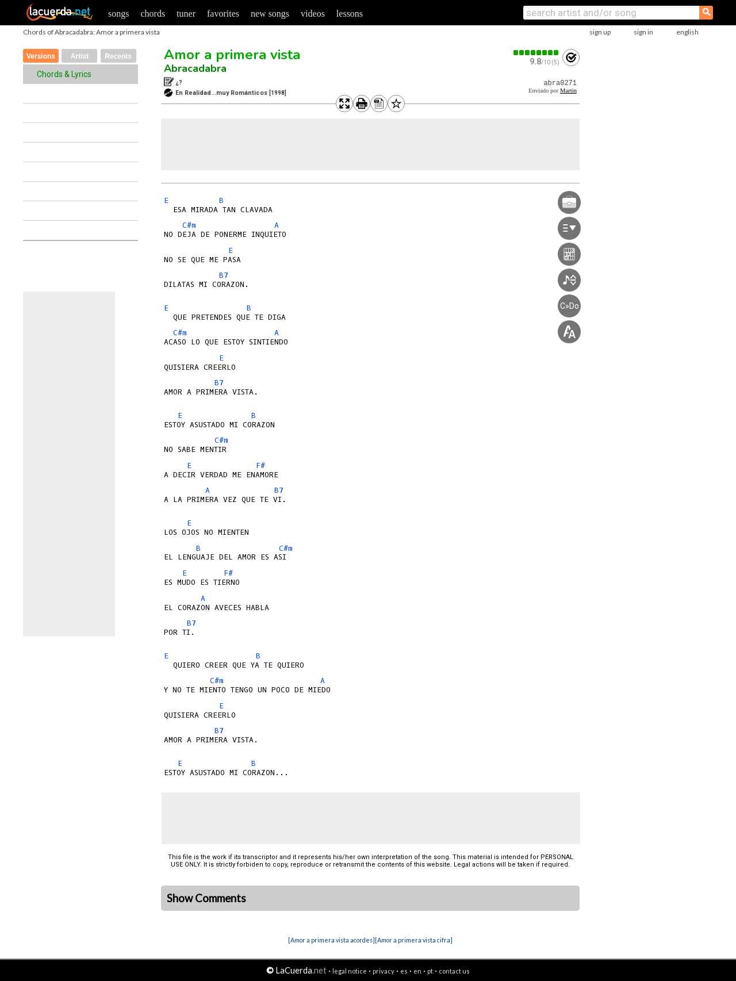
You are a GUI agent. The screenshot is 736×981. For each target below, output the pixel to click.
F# (260, 465)
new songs (270, 13)
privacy (383, 971)
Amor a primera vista (232, 54)
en (417, 971)
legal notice (349, 971)
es (404, 971)
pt (430, 971)
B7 (223, 275)
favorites (223, 13)
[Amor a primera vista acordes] (331, 940)
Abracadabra (195, 68)
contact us (454, 971)
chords (152, 13)
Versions (40, 56)
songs (118, 13)
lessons (349, 13)
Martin (568, 90)
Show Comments (206, 898)
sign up (600, 32)
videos (313, 13)
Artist (80, 56)
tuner (186, 13)
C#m (189, 225)
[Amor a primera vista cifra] (414, 940)
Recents (118, 56)
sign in (643, 32)
